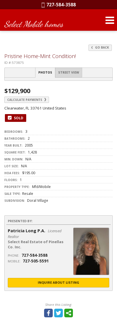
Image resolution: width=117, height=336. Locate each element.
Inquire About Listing (58, 282)
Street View (68, 72)
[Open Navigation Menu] (109, 20)
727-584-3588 (58, 4)
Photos (45, 72)
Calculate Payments (26, 100)
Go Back (100, 47)
